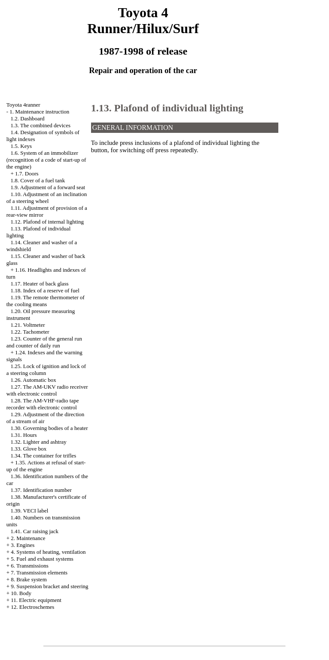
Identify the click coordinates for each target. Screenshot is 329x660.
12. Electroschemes (32, 607)
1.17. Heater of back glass (40, 283)
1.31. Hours (24, 435)
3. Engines (22, 545)
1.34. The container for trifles (43, 455)
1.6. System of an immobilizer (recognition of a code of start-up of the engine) (46, 160)
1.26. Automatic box (33, 380)
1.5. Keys (21, 146)
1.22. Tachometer (30, 331)
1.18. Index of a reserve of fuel (45, 290)
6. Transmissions (29, 565)
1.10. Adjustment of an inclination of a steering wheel (46, 197)
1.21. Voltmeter (28, 325)
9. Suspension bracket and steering (49, 586)
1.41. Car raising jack (35, 531)
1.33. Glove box (29, 448)
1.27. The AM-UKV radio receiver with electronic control (47, 390)
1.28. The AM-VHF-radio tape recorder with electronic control (42, 404)
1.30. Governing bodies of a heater (49, 428)
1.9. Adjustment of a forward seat (48, 187)
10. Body (21, 593)
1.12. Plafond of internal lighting (47, 221)
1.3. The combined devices (40, 125)
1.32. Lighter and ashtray (39, 442)
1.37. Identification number (41, 490)
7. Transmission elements (39, 572)
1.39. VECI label (30, 510)
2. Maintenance (28, 538)
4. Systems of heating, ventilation (48, 552)
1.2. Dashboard (28, 118)
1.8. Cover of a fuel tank (38, 180)
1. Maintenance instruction (39, 111)
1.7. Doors (27, 173)
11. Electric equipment (36, 600)
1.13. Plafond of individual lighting (167, 108)
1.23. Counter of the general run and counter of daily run (44, 342)
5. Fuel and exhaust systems (42, 559)
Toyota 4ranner (23, 104)
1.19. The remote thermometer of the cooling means (45, 300)
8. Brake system (28, 579)
